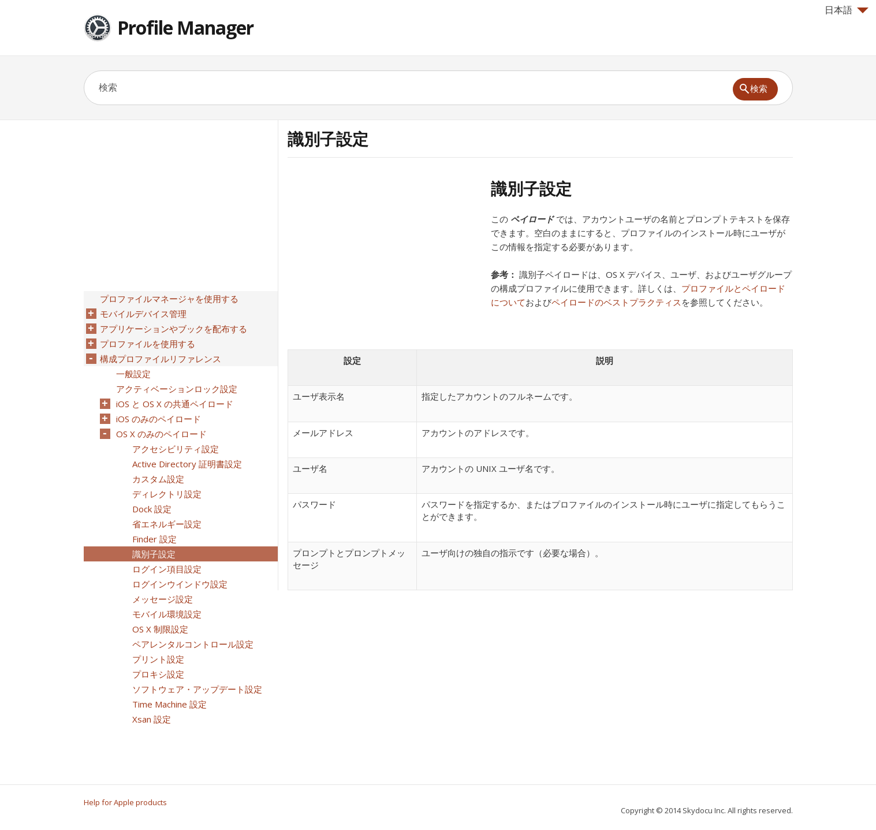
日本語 (846, 9)
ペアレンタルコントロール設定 (193, 644)
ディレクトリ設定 (167, 494)
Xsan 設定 (151, 719)
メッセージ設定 (162, 599)
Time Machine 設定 (169, 704)
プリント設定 (158, 659)
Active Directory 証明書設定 (187, 464)
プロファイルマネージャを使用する (169, 298)
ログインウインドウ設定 (180, 584)
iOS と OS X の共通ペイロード (174, 404)
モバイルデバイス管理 (143, 313)
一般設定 (133, 373)
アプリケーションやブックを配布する (173, 328)
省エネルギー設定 (167, 524)
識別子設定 (154, 554)
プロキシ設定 (158, 674)
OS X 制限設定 (160, 629)
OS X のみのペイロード (161, 434)
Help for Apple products (125, 802)
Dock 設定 (152, 509)
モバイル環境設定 (167, 614)
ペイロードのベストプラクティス (616, 302)
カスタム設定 (158, 479)
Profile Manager (185, 27)
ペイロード (532, 219)
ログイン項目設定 (167, 569)
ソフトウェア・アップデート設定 (197, 689)
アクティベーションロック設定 (176, 388)
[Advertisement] (385, 259)
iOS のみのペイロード (158, 419)
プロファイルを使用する (147, 343)
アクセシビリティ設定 (175, 449)
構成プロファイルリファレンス (160, 358)
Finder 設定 (154, 539)
